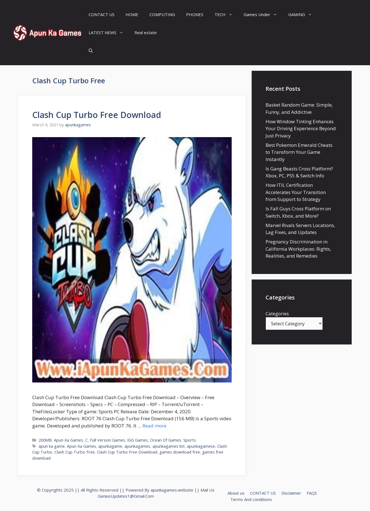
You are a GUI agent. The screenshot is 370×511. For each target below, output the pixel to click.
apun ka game (52, 446)
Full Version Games (107, 440)
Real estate (145, 32)
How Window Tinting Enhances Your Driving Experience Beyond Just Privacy (301, 128)
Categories (277, 313)
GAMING (303, 15)
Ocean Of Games (165, 440)
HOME (132, 14)
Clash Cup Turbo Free (74, 452)
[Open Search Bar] (90, 51)
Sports (189, 440)
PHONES (194, 14)
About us (236, 493)
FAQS (312, 493)
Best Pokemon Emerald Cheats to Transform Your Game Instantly (299, 152)
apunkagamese (201, 446)
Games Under (263, 15)
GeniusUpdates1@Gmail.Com (126, 496)
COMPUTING (162, 14)
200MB (45, 440)
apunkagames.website (172, 490)
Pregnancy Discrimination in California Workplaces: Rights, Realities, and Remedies (298, 248)
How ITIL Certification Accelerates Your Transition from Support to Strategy (296, 192)
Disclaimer (291, 493)
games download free (179, 452)
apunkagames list (168, 446)
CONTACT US (101, 14)
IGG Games (137, 440)
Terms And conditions (251, 499)
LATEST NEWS (109, 33)
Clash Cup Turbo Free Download (96, 114)
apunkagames (137, 446)
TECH (226, 15)
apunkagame (110, 446)
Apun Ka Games (68, 440)
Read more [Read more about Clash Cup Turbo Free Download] (154, 425)
